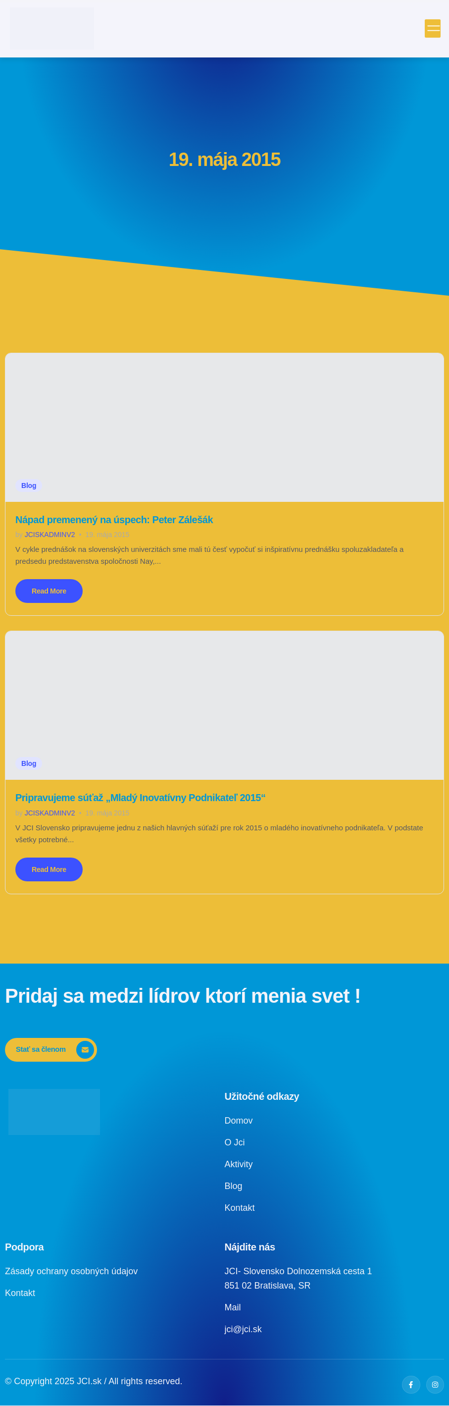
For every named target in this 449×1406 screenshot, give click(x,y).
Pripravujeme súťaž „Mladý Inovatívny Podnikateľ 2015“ (140, 798)
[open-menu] (434, 28)
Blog (28, 485)
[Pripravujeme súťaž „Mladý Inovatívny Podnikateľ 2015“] (224, 706)
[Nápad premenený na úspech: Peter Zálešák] (224, 427)
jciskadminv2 (50, 535)
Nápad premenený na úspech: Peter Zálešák (114, 519)
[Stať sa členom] (51, 1051)
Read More (50, 591)
